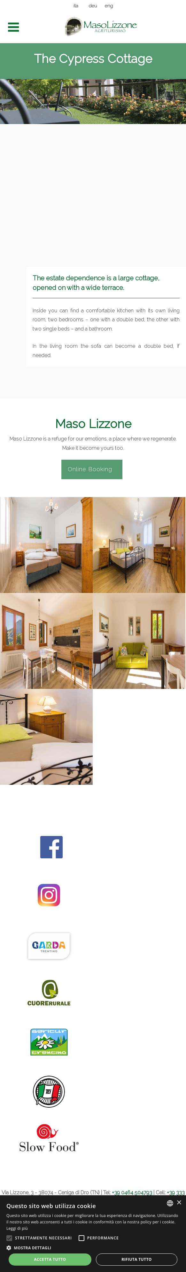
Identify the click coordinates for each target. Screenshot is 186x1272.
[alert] (93, 1233)
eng (109, 6)
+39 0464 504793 (132, 1193)
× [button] (178, 1202)
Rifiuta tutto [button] (136, 1259)
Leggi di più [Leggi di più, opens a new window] (17, 1228)
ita (76, 6)
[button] (93, 1248)
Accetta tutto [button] (50, 1259)
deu (93, 6)
